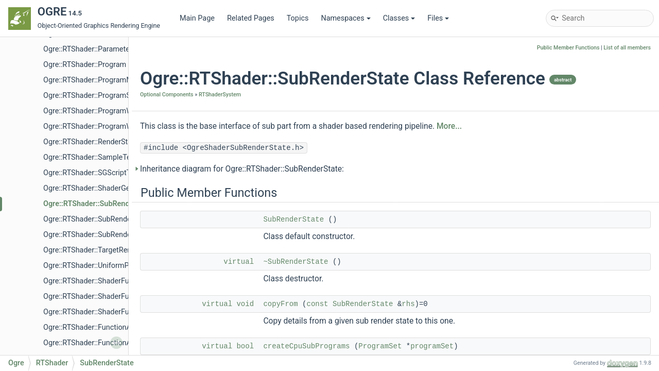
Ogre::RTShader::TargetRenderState (101, 250)
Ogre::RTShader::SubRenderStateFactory (109, 234)
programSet (432, 346)
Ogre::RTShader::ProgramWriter (94, 111)
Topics (298, 18)
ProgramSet (380, 346)
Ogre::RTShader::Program (84, 64)
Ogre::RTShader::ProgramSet (90, 95)
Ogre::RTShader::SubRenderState (98, 203)
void (245, 304)
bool (245, 346)
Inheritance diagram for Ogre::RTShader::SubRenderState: (242, 169)
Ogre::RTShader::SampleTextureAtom (104, 157)
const (317, 304)
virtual (238, 262)
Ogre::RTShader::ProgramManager (99, 80)
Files (438, 18)
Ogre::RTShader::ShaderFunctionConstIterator (118, 312)
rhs (408, 304)
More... (449, 126)
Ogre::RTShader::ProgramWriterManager (109, 126)
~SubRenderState (295, 262)
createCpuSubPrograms (306, 346)
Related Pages (250, 18)
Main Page (197, 18)
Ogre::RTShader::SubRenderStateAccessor (112, 219)
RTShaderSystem (220, 94)
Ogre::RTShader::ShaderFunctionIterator (108, 296)
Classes (399, 18)
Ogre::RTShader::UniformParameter (101, 265)
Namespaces (345, 18)
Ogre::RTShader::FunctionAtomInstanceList (114, 327)
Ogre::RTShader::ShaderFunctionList (102, 281)
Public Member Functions (568, 47)
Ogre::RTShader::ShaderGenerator (98, 188)
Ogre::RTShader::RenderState (90, 142)
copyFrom (280, 304)
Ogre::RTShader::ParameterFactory (100, 49)
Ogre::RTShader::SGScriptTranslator (101, 172)
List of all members (627, 47)
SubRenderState (293, 219)
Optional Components (167, 94)
